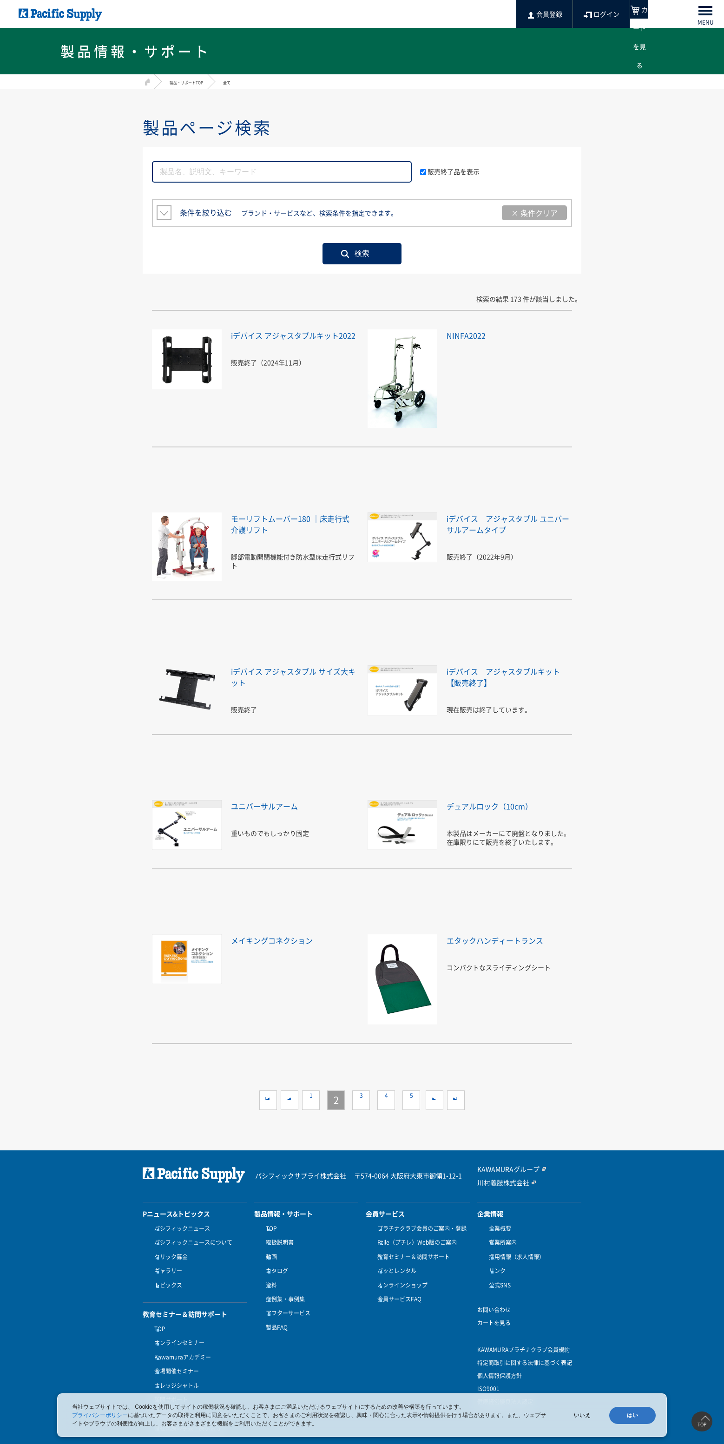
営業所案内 (500, 1239)
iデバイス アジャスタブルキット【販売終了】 (508, 676)
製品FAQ (274, 1308)
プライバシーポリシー (100, 1415)
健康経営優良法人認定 (505, 1388)
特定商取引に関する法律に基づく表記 (524, 1349)
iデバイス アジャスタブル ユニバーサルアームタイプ (509, 523)
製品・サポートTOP (195, 82)
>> (456, 1100)
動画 (269, 1251)
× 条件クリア (534, 212)
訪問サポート (168, 1371)
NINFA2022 (470, 334)
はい (632, 1415)
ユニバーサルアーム (273, 805)
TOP (157, 1315)
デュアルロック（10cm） (500, 805)
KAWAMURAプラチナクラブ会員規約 (523, 1336)
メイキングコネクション (282, 939)
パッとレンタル (394, 1262)
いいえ (582, 1415)
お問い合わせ (494, 1296)
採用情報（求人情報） (514, 1251)
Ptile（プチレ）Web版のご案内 (414, 1239)
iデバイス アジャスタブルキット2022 (293, 340)
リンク (495, 1262)
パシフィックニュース (180, 1228)
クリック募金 (168, 1251)
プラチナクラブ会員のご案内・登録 (419, 1228)
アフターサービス (285, 1296)
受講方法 (163, 1382)
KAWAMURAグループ (504, 1169)
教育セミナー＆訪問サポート (411, 1251)
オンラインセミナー (177, 1326)
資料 (269, 1274)
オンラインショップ (400, 1274)
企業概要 (498, 1228)
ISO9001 (488, 1375)
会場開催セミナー (174, 1349)
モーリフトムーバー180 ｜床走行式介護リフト (290, 523)
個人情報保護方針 (499, 1362)
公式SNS (497, 1274)
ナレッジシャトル (174, 1360)
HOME (146, 80)
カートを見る (494, 1309)
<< (268, 1100)
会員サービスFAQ (397, 1285)
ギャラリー (166, 1262)
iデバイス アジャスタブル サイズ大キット (290, 676)
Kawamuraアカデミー (180, 1337)
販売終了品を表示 (450, 171)
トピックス (166, 1274)
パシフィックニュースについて (191, 1239)
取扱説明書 (277, 1239)
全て (245, 82)
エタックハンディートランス (507, 939)
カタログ (274, 1262)
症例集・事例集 (283, 1285)
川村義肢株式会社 (499, 1182)
